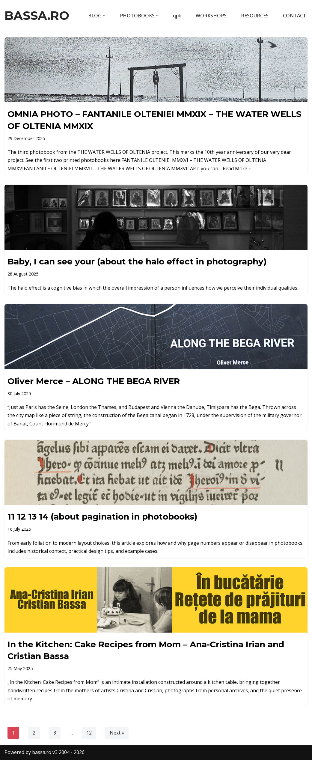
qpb (177, 15)
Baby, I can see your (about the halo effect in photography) (136, 261)
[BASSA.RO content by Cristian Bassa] (36, 15)
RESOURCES (255, 15)
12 (89, 732)
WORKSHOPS (211, 15)
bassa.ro (41, 752)
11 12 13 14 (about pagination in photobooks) (102, 516)
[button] (104, 15)
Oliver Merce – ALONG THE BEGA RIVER (93, 381)
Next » (117, 732)
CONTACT (294, 15)
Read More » (237, 168)
